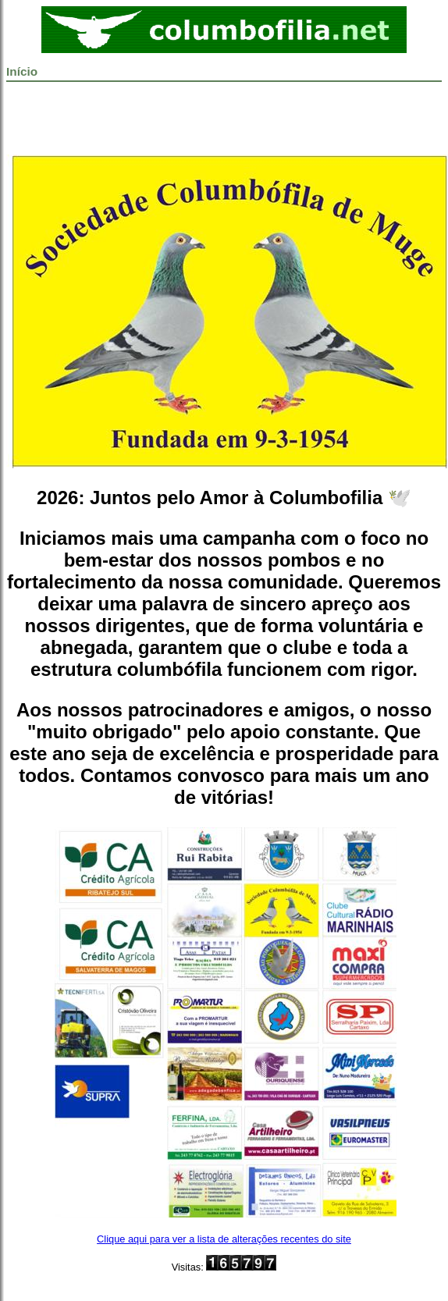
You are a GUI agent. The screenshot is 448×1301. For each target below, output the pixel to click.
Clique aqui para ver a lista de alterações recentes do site (224, 1239)
